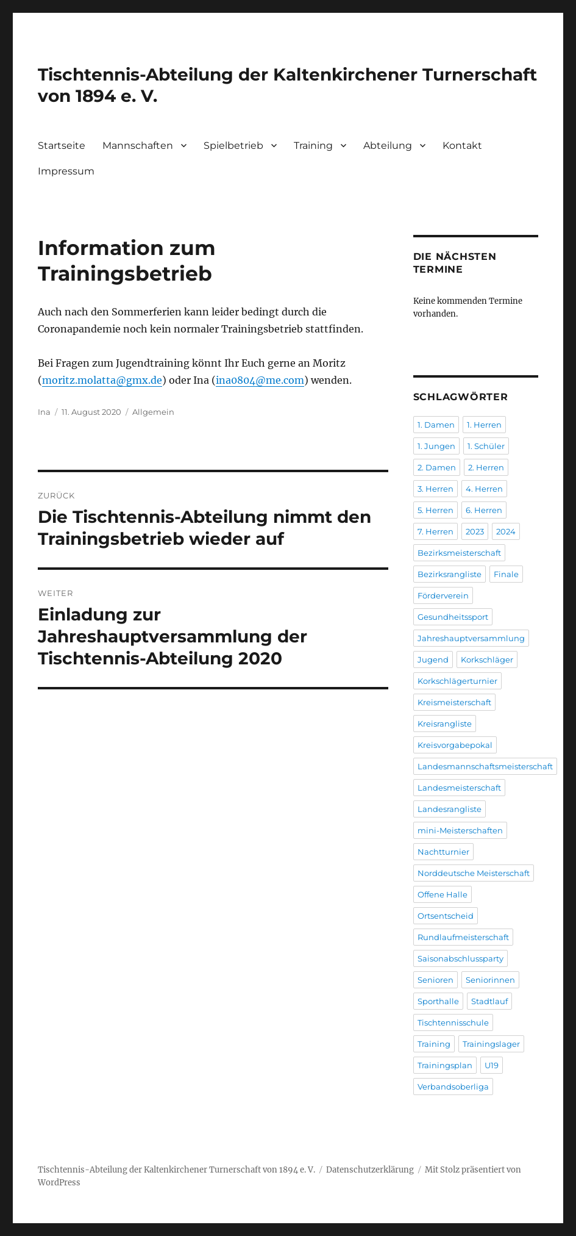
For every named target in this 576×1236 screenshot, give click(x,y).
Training (313, 145)
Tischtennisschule (453, 1022)
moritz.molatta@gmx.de (102, 380)
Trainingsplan (445, 1065)
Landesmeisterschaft (459, 787)
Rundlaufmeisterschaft (463, 937)
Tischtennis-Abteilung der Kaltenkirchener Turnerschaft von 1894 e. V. (176, 1170)
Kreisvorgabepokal (455, 745)
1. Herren (484, 424)
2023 (475, 531)
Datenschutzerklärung (370, 1170)
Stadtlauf (489, 1001)
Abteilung (387, 145)
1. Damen (436, 424)
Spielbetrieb (233, 145)
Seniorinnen (490, 980)
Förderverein (443, 595)
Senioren (435, 980)
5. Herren (435, 510)
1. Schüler (486, 446)
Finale (506, 574)
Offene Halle (443, 894)
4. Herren (484, 489)
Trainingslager (491, 1044)
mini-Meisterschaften (460, 830)
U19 (492, 1065)
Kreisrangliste (445, 723)
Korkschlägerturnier (457, 681)
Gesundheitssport (453, 617)
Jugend (433, 659)
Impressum (66, 171)
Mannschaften (137, 145)
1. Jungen (436, 446)
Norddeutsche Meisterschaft (474, 873)
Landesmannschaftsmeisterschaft (485, 766)
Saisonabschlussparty (460, 958)
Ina (44, 412)
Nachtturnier (443, 852)
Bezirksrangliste (450, 574)
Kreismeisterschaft (454, 702)
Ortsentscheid (446, 916)
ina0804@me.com (260, 380)
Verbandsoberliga (453, 1086)
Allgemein (153, 412)
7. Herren (435, 531)
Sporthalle (438, 1001)
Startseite (61, 145)
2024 (506, 531)
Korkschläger (487, 659)
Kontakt (462, 145)
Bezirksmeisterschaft (459, 553)
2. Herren (486, 467)
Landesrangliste (450, 809)
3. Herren (435, 489)
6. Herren (484, 510)
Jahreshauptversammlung (471, 638)
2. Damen (437, 467)
